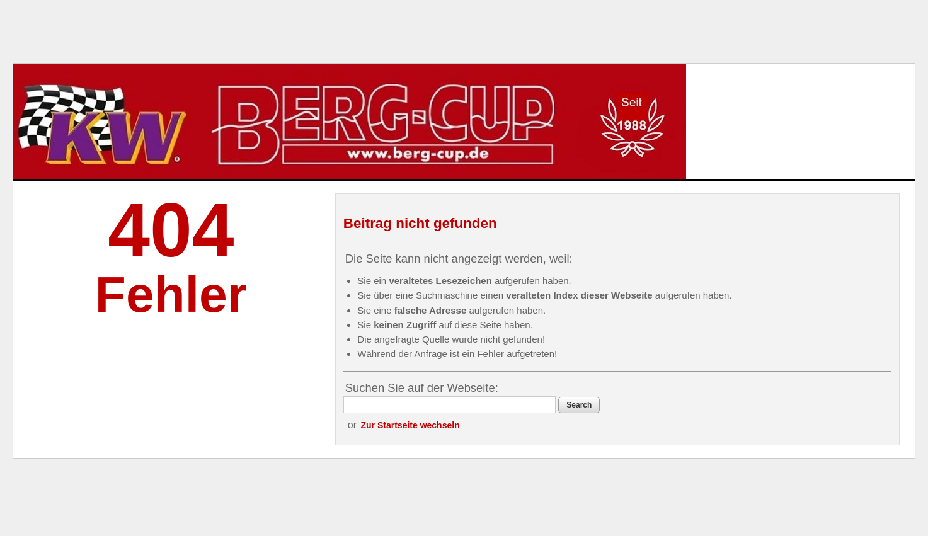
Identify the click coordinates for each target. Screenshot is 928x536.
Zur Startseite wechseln (410, 425)
